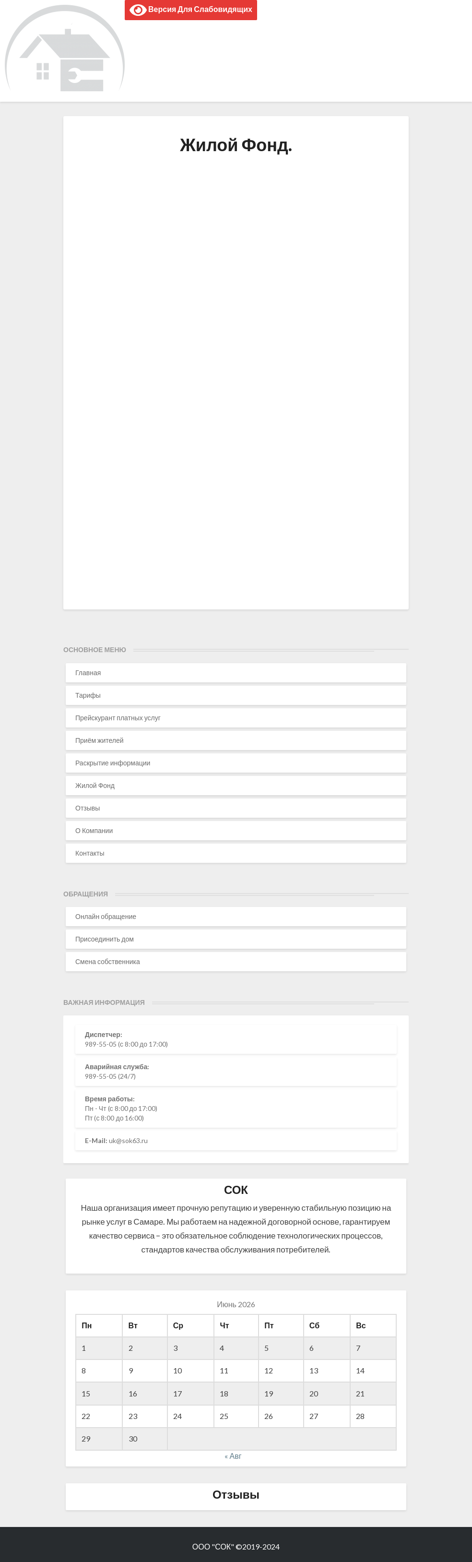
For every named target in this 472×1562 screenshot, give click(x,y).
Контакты (89, 853)
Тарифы (88, 695)
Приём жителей (99, 740)
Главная (88, 672)
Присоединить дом (104, 939)
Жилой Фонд (95, 785)
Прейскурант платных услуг (118, 718)
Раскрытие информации (112, 763)
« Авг (232, 1455)
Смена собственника (107, 961)
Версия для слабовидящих (191, 10)
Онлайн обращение (105, 916)
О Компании (94, 830)
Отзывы (87, 808)
